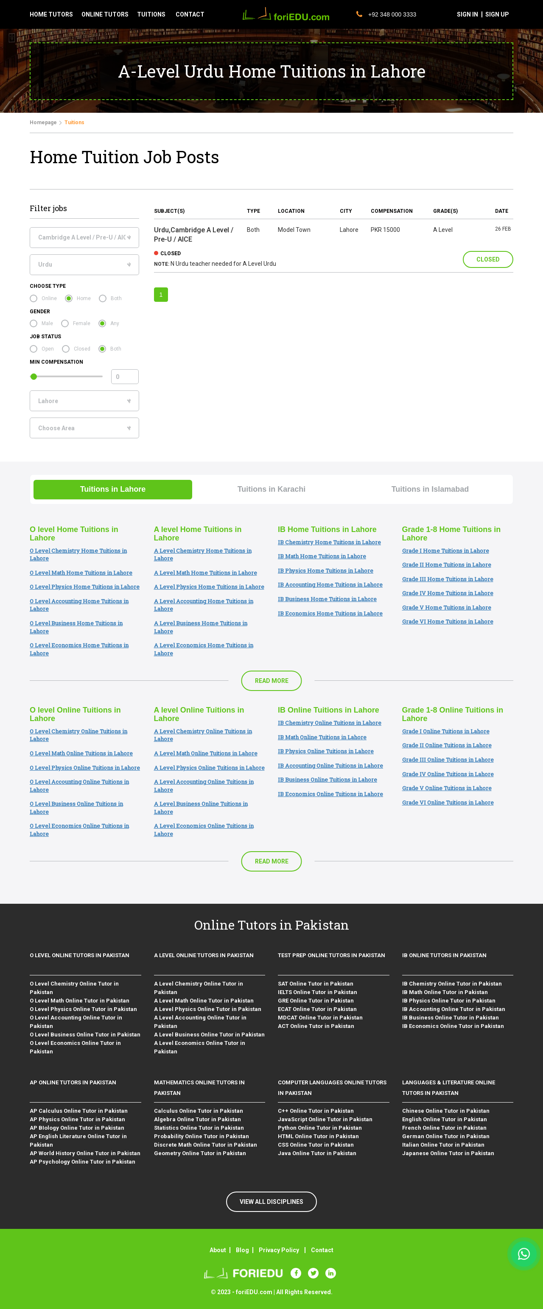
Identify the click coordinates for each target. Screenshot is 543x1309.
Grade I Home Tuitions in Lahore (445, 550)
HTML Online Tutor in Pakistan (318, 1136)
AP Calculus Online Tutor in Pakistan (79, 1111)
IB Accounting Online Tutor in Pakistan (453, 1009)
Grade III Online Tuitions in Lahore (448, 759)
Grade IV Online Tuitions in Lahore (448, 774)
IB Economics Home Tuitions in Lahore (330, 613)
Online (49, 298)
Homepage (43, 122)
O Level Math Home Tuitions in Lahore (81, 573)
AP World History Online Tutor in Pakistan (85, 1153)
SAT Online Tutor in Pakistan (315, 983)
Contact (322, 1250)
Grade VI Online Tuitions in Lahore (448, 802)
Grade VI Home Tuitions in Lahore (447, 621)
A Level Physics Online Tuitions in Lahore (209, 767)
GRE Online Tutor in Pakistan (316, 1000)
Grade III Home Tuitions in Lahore (447, 579)
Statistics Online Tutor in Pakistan (199, 1128)
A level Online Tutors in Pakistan (204, 955)
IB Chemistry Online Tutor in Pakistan (452, 983)
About (218, 1250)
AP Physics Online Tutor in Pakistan (77, 1119)
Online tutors (105, 14)
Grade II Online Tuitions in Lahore (447, 745)
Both (116, 298)
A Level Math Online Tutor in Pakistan (204, 1000)
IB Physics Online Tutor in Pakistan (448, 1000)
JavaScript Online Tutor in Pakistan (325, 1119)
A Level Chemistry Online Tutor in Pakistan (198, 987)
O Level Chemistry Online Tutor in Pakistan (74, 987)
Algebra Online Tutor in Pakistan (197, 1119)
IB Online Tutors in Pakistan (444, 955)
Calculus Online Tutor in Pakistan (198, 1111)
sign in (467, 14)
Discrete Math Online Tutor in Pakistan (205, 1145)
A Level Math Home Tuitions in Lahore (205, 573)
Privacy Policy (279, 1250)
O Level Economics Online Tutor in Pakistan (75, 1047)
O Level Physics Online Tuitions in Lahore (85, 767)
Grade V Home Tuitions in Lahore (446, 607)
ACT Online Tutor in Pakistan (316, 1026)
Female (81, 323)
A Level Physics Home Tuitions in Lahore (209, 586)
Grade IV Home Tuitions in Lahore (447, 593)
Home (84, 298)
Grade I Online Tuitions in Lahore (446, 731)
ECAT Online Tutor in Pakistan (317, 1009)
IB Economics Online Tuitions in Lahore (330, 794)
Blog (242, 1250)
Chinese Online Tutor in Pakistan (446, 1111)
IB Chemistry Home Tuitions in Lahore (329, 542)
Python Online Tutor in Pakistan (320, 1128)
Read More (271, 680)
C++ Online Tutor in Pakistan (316, 1111)
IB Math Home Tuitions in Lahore (322, 556)
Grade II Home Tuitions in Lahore (446, 564)
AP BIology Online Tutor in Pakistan (77, 1128)
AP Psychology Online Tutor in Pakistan (82, 1162)
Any (114, 323)
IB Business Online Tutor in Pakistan (450, 1017)
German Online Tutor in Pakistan (446, 1136)
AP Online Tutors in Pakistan (73, 1082)
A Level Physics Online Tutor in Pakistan (207, 1009)
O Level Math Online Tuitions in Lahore (81, 753)
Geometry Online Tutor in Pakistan (200, 1153)
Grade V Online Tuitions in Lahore (447, 788)
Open (48, 349)
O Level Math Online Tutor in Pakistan (79, 1000)
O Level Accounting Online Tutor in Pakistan (76, 1021)
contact (190, 14)
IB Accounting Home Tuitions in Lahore (330, 584)
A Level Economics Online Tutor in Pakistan (199, 1047)
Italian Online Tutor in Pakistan (443, 1145)
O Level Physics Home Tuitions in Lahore (85, 586)
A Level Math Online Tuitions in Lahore (206, 753)
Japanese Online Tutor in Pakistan (448, 1153)
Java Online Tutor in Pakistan (317, 1153)
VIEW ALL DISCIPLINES (271, 1201)
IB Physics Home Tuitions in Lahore (325, 570)
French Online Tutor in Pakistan (444, 1128)
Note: (161, 264)
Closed (82, 349)
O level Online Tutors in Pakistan (79, 955)
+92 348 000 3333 (386, 14)
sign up (497, 14)
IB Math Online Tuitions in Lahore (322, 737)
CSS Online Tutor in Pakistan (316, 1145)
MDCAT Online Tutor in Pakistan (320, 1017)
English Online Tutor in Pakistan (444, 1119)
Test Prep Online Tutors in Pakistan (331, 955)
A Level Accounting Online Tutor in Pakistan (200, 1021)
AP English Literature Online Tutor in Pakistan (78, 1140)
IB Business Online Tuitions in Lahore (327, 779)
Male (47, 323)
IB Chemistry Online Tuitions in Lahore (329, 723)
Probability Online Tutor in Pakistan (201, 1136)
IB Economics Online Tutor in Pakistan (453, 1026)
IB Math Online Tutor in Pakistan (445, 992)
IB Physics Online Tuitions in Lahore (326, 751)
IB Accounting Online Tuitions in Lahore (330, 765)
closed (170, 253)
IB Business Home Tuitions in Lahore (327, 599)
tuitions (151, 14)
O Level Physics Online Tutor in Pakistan (83, 1009)
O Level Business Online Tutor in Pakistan (85, 1034)
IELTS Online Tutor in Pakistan (317, 992)
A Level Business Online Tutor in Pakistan (209, 1034)
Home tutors (51, 14)
